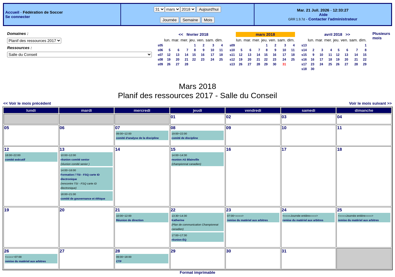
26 (168, 64)
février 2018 (197, 34)
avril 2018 (333, 34)
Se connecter (17, 16)
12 (168, 54)
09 (228, 127)
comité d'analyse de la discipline (137, 138)
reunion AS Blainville (185, 159)
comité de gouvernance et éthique (83, 198)
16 (202, 54)
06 (62, 127)
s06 (160, 50)
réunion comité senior (75, 159)
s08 (160, 59)
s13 (232, 64)
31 (284, 251)
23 (202, 59)
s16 (304, 59)
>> (348, 34)
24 (212, 59)
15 (194, 54)
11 (221, 50)
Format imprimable (197, 272)
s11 (232, 54)
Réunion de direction (130, 220)
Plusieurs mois (381, 35)
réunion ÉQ (179, 239)
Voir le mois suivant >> (370, 103)
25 (221, 59)
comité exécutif (15, 159)
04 (339, 116)
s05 (160, 45)
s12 (232, 59)
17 (212, 54)
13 (177, 54)
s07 (160, 54)
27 (177, 64)
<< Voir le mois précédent (27, 103)
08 (173, 127)
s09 (160, 64)
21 (186, 59)
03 (284, 116)
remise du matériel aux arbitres (247, 220)
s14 (304, 50)
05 (6, 127)
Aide (323, 14)
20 (177, 59)
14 (186, 54)
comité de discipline (185, 138)
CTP (119, 261)
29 (266, 64)
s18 (304, 69)
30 (274, 64)
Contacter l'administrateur (332, 19)
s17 (304, 64)
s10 (232, 50)
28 (186, 64)
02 (228, 116)
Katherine (178, 220)
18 (221, 54)
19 (168, 59)
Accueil (12, 12)
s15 (304, 54)
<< (180, 34)
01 (173, 116)
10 (212, 50)
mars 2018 (265, 34)
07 (117, 127)
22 (194, 59)
